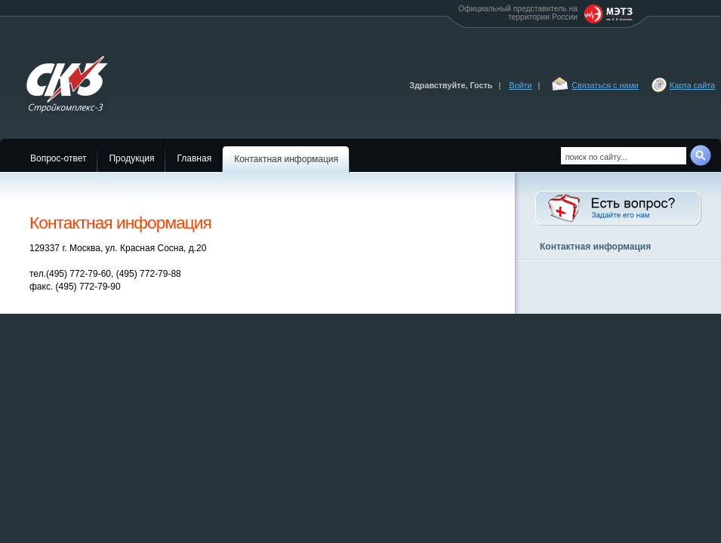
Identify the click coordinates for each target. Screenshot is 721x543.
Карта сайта (692, 85)
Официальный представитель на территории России (546, 13)
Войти (520, 85)
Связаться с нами (605, 85)
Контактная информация (286, 159)
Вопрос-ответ (58, 158)
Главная (194, 158)
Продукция (131, 158)
